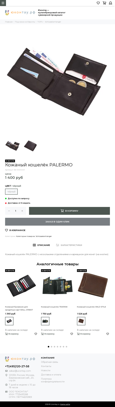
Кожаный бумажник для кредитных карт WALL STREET (19, 308)
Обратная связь (49, 362)
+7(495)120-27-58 (17, 366)
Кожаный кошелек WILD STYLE (91, 307)
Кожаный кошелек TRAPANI (54, 307)
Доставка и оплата (51, 374)
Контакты (46, 366)
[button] (48, 346)
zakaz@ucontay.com (20, 371)
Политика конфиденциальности (53, 380)
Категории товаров (25, 236)
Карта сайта (65, 404)
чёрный (11, 191)
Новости (45, 370)
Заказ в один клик (57, 221)
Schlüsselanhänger (44, 236)
